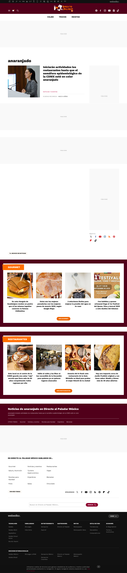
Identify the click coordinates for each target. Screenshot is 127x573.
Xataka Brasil (13, 557)
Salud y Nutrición (15, 471)
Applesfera (12, 533)
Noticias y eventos (50, 92)
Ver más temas (15, 491)
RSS (109, 236)
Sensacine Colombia (44, 558)
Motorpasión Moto (80, 530)
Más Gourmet (63, 318)
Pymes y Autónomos (110, 531)
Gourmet (14, 267)
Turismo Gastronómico (33, 472)
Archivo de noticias (18, 253)
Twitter (90, 236)
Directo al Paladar (63, 527)
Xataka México (13, 554)
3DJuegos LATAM (30, 554)
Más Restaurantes (63, 390)
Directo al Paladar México (63, 555)
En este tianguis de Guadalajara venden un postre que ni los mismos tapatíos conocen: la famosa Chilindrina (20, 306)
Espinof (43, 530)
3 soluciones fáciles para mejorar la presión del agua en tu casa (78, 304)
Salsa (30, 484)
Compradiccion (95, 533)
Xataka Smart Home (13, 537)
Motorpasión (78, 527)
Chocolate (51, 484)
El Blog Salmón (111, 527)
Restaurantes (17, 339)
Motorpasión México (78, 555)
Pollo (11, 484)
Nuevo (13, 10)
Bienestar (69, 422)
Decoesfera (94, 530)
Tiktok (118, 10)
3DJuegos (28, 527)
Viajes (50, 17)
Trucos (62, 17)
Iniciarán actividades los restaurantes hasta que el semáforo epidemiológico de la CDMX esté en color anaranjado (62, 73)
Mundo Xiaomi (13, 541)
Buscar (17, 10)
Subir (112, 516)
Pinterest (96, 10)
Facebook (100, 10)
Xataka (11, 527)
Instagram (104, 10)
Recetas (76, 17)
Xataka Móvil (13, 530)
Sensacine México (47, 554)
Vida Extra (28, 530)
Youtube (109, 10)
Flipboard (90, 240)
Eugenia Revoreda (50, 96)
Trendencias (94, 527)
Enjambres (61, 422)
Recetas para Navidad (48, 422)
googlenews (113, 10)
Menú (9, 10)
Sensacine (44, 527)
